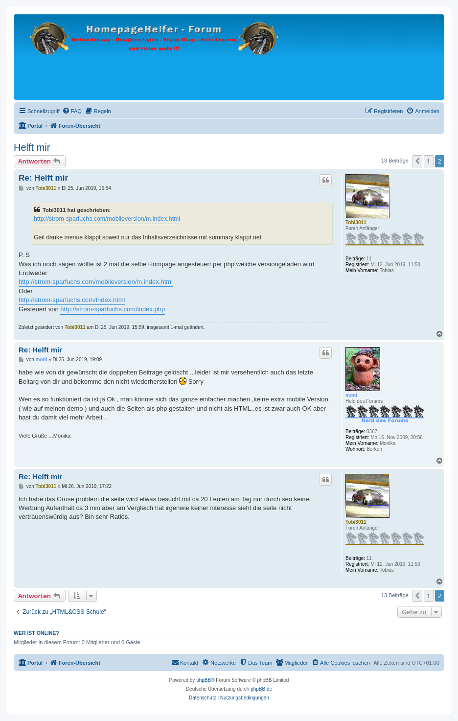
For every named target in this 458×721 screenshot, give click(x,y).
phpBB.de (261, 689)
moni (351, 395)
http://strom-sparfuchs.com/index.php (112, 309)
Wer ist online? (36, 633)
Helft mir (32, 147)
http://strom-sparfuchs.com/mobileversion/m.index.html (107, 218)
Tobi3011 (355, 222)
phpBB (203, 680)
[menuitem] (72, 111)
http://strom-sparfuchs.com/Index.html (72, 299)
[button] (417, 161)
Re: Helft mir (43, 178)
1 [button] (428, 161)
